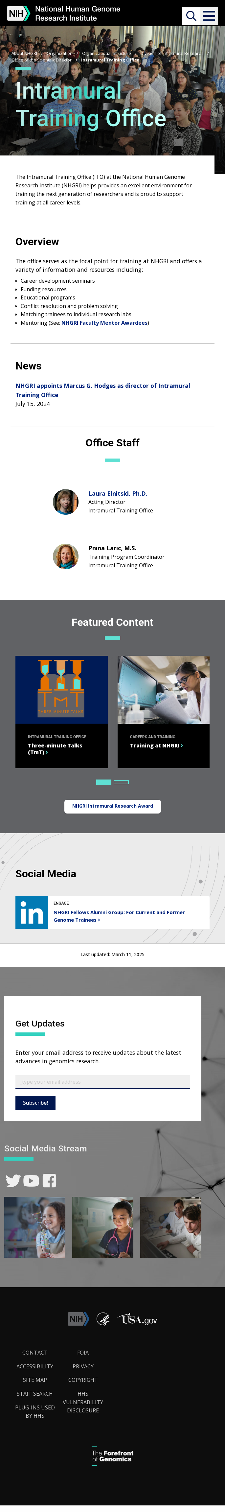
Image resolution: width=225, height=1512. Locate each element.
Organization (60, 53)
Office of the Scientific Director (41, 60)
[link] (13, 1181)
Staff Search (35, 1393)
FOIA (83, 1352)
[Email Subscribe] (102, 1082)
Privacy (83, 1366)
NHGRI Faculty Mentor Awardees (104, 322)
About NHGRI (24, 53)
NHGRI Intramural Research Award (112, 806)
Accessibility (34, 1366)
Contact (35, 1352)
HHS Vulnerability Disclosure (83, 1402)
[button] (209, 16)
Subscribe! (35, 1102)
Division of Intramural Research (172, 53)
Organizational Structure (106, 53)
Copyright (83, 1379)
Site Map (35, 1379)
